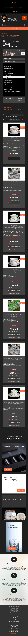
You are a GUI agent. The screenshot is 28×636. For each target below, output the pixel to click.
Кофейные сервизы (8, 68)
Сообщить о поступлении (14, 202)
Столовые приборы (14, 611)
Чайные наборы (9, 73)
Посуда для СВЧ (7, 93)
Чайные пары (5, 35)
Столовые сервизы (8, 64)
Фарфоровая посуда (8, 33)
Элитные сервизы (8, 89)
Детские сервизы (8, 82)
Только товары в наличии (10, 116)
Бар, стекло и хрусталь (14, 610)
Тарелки (6, 84)
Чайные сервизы (8, 66)
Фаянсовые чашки (10, 79)
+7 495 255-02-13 (16, 4)
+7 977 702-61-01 (14, 625)
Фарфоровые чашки (14, 35)
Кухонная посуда (14, 613)
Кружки (6, 70)
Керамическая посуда (14, 609)
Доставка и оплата (9, 7)
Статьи (11, 9)
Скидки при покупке (15, 156)
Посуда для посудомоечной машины (12, 91)
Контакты (17, 9)
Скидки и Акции (18, 7)
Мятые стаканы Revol (9, 87)
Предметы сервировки (9, 86)
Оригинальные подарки (14, 616)
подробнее (7, 469)
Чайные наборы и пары (20, 33)
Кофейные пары (8, 80)
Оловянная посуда (14, 612)
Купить (14, 159)
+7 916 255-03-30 (14, 2)
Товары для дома (14, 615)
